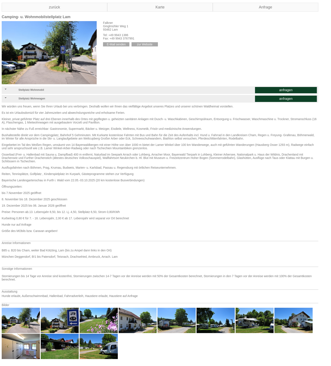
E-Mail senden (116, 44)
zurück (54, 7)
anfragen (286, 90)
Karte (159, 7)
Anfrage (265, 7)
